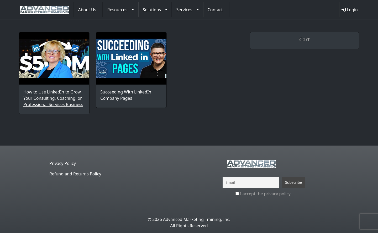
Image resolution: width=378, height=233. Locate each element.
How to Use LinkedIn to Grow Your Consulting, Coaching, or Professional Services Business (53, 98)
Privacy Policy (62, 163)
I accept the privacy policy (263, 194)
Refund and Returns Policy (75, 174)
